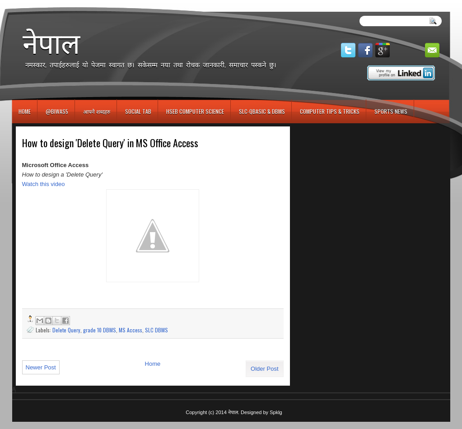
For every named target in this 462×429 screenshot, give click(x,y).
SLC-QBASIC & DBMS (262, 111)
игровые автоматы (52, 3)
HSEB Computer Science (195, 111)
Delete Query (66, 330)
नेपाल (51, 43)
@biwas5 (57, 111)
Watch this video (43, 184)
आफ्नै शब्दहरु (96, 111)
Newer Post (41, 367)
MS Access (130, 330)
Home (25, 111)
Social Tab (138, 111)
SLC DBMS (156, 330)
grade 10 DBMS (99, 330)
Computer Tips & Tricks (329, 111)
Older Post (264, 368)
